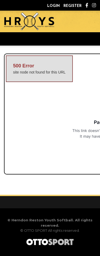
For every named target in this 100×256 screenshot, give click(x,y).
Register (72, 6)
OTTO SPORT (35, 230)
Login (53, 6)
